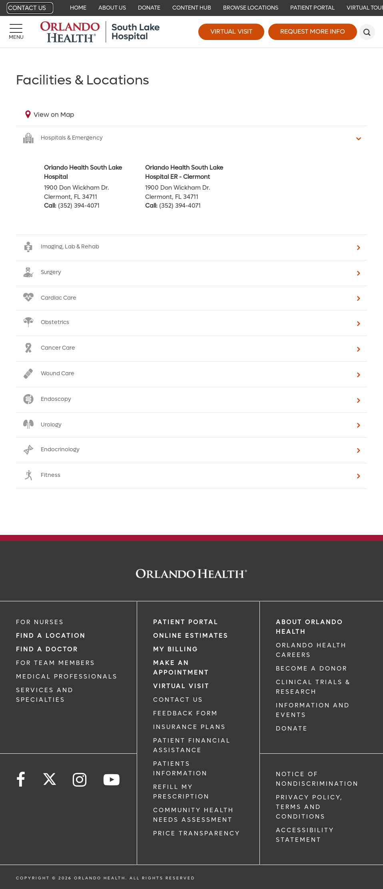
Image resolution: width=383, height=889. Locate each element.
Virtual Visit (231, 31)
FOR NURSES (40, 622)
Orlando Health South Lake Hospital (83, 172)
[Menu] (16, 32)
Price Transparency (196, 833)
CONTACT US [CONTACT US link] (178, 700)
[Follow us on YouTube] (112, 780)
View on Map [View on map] (54, 114)
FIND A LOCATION (51, 636)
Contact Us (27, 8)
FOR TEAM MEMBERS (55, 663)
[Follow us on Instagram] (80, 780)
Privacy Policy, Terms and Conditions (309, 807)
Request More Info (312, 31)
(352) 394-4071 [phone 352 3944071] (79, 206)
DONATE (292, 729)
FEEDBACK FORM (185, 713)
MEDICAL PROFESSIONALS (67, 677)
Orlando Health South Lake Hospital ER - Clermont (184, 172)
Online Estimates (190, 636)
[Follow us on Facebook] (21, 780)
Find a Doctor (47, 649)
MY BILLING (175, 649)
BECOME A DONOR (311, 669)
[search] (367, 32)
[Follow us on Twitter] (49, 776)
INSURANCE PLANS (189, 727)
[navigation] (191, 8)
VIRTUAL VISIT (181, 686)
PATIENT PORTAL (185, 622)
